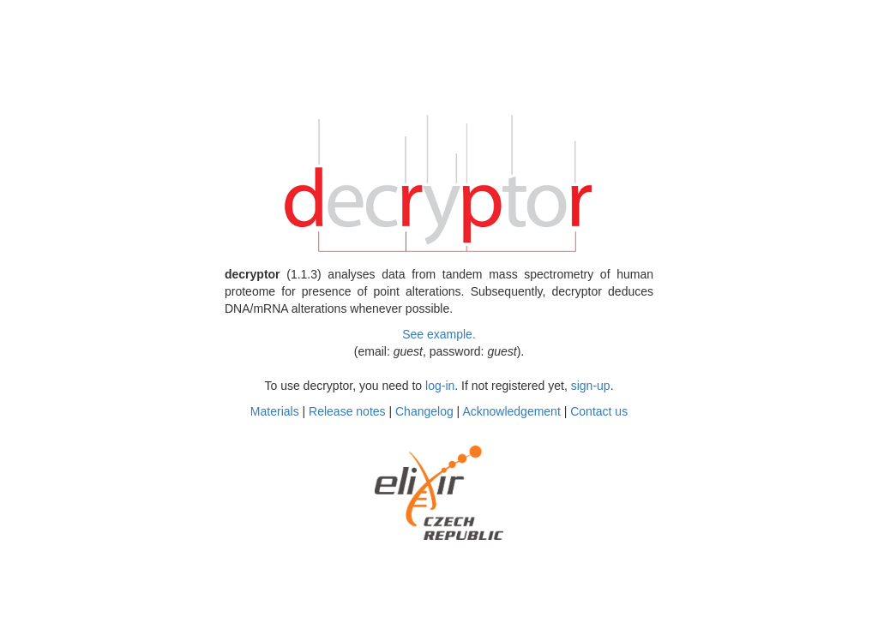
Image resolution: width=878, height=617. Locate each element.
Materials (274, 411)
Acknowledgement (511, 411)
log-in (439, 385)
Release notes (347, 411)
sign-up (590, 385)
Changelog (424, 411)
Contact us (599, 411)
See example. (439, 334)
